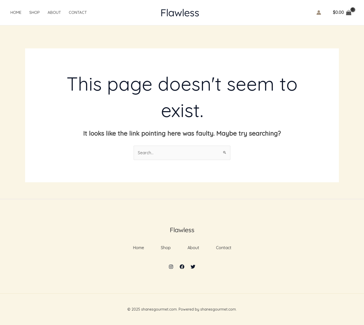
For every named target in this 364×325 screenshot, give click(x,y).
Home (15, 12)
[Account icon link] (318, 12)
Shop (34, 12)
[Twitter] (193, 266)
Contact (78, 12)
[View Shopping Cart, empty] (342, 12)
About (54, 12)
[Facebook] (182, 266)
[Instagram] (171, 266)
